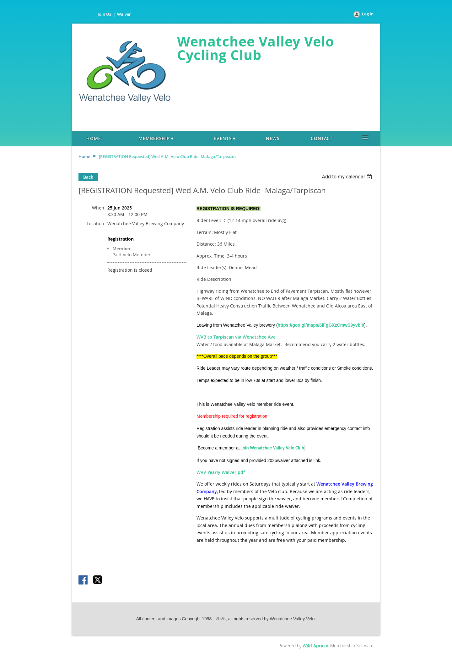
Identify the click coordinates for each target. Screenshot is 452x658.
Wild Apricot (316, 646)
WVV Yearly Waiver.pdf (220, 472)
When (98, 208)
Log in (368, 14)
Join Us (104, 14)
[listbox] (348, 177)
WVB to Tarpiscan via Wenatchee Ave (236, 337)
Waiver (124, 14)
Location (95, 223)
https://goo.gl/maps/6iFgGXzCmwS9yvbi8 (321, 325)
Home (84, 156)
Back (88, 177)
